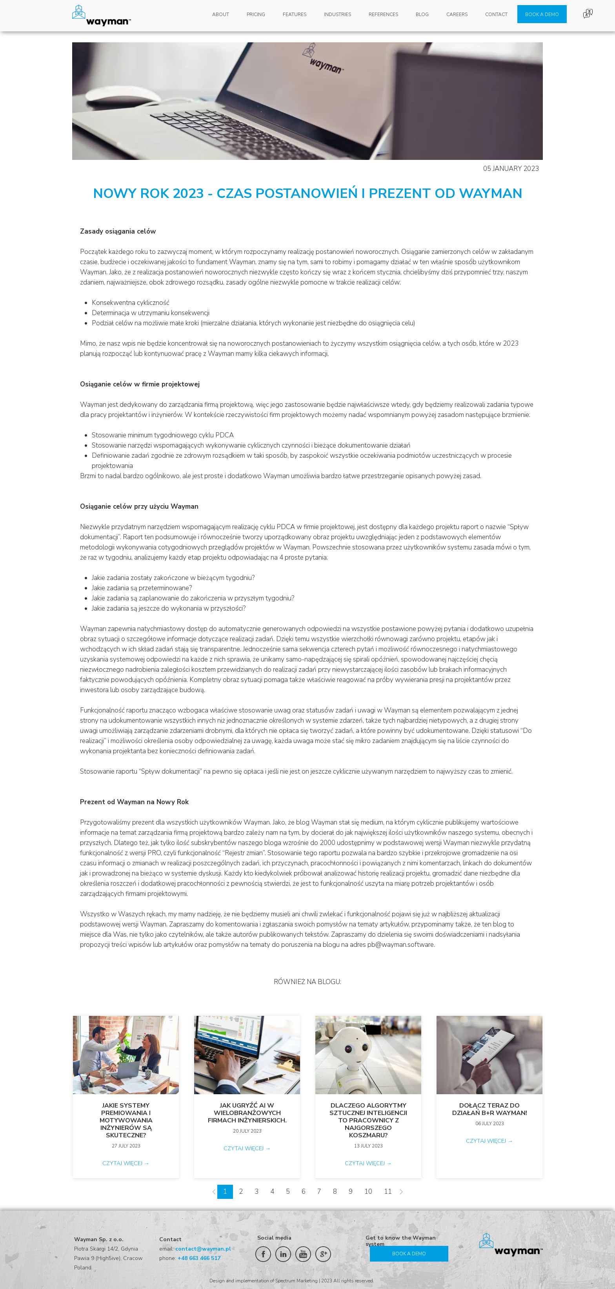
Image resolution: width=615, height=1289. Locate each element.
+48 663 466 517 (199, 1258)
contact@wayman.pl (203, 1249)
